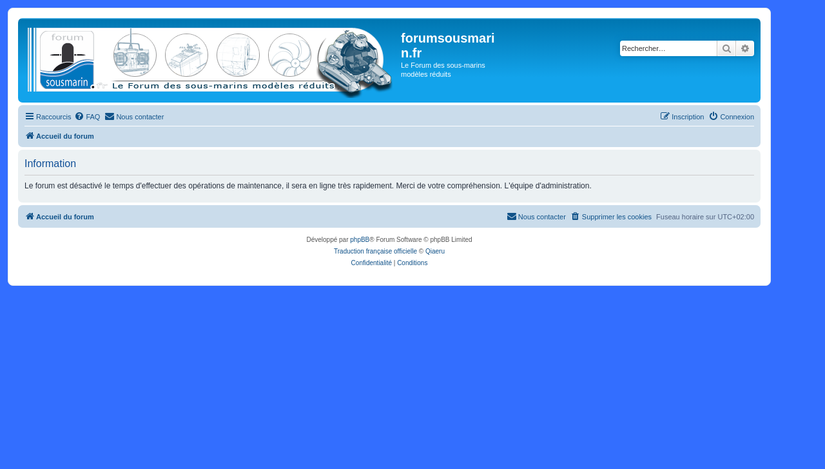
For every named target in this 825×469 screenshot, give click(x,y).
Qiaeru (435, 251)
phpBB (359, 239)
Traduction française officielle (375, 251)
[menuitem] (87, 117)
